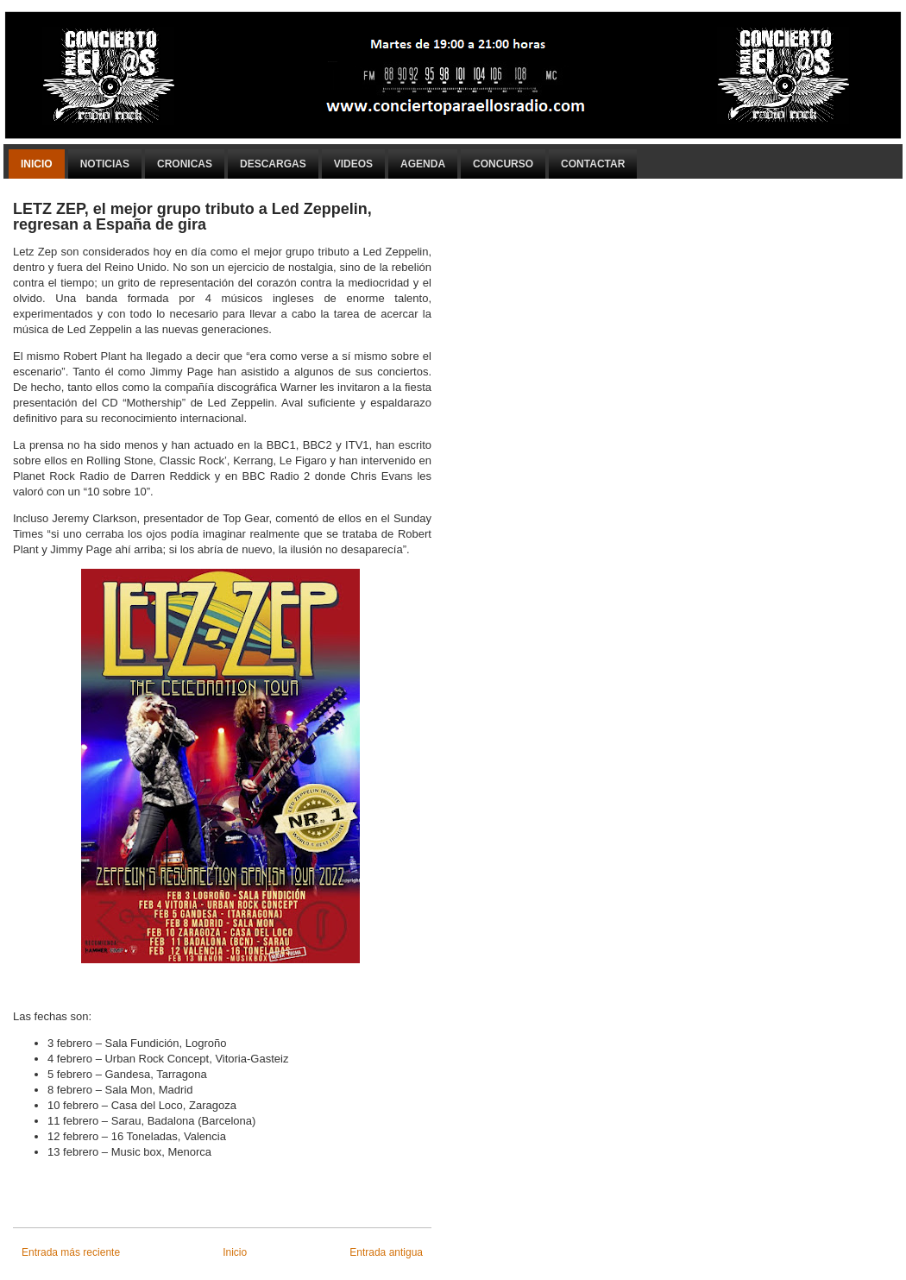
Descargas (273, 164)
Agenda (422, 164)
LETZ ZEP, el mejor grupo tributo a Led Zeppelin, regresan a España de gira (192, 216)
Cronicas (184, 164)
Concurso (503, 164)
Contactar (593, 164)
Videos (353, 164)
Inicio (37, 164)
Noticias (104, 164)
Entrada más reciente (71, 1252)
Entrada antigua (386, 1252)
